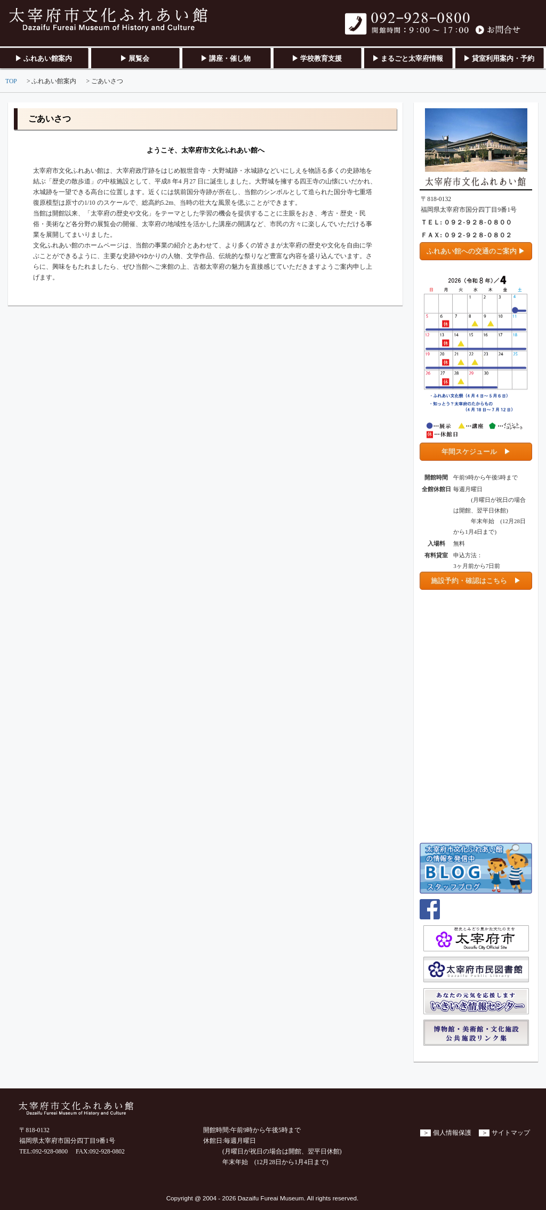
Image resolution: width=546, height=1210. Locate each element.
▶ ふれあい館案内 (43, 58)
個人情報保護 (452, 1132)
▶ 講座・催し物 (225, 58)
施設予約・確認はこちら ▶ (476, 580)
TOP (11, 81)
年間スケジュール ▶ (476, 451)
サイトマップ (511, 1132)
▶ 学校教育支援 (317, 58)
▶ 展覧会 (134, 58)
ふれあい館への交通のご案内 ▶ (476, 251)
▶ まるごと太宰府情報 (407, 58)
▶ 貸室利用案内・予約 (498, 58)
